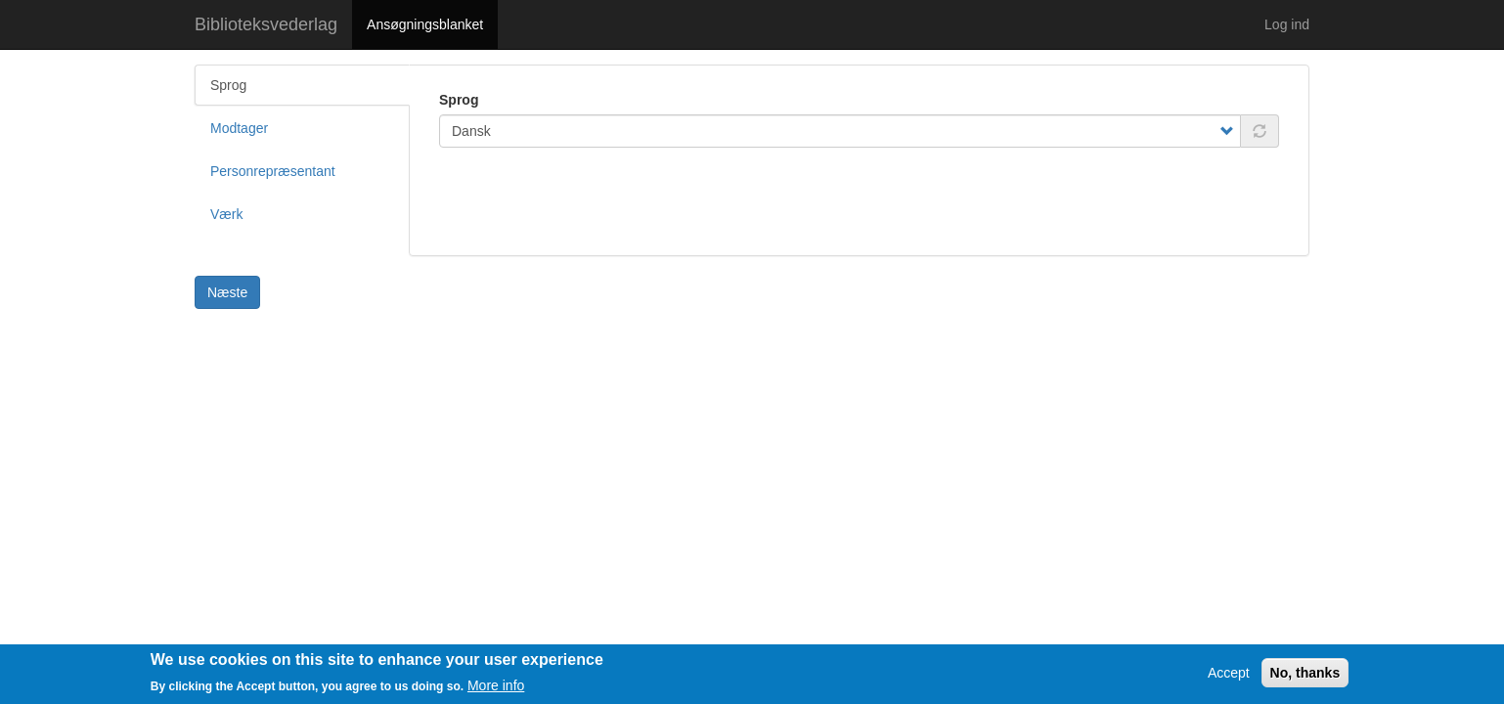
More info (495, 690)
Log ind (1286, 24)
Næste (227, 292)
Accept (1229, 676)
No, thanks (1305, 676)
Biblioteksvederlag (266, 24)
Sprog (458, 100)
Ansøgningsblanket (425, 24)
